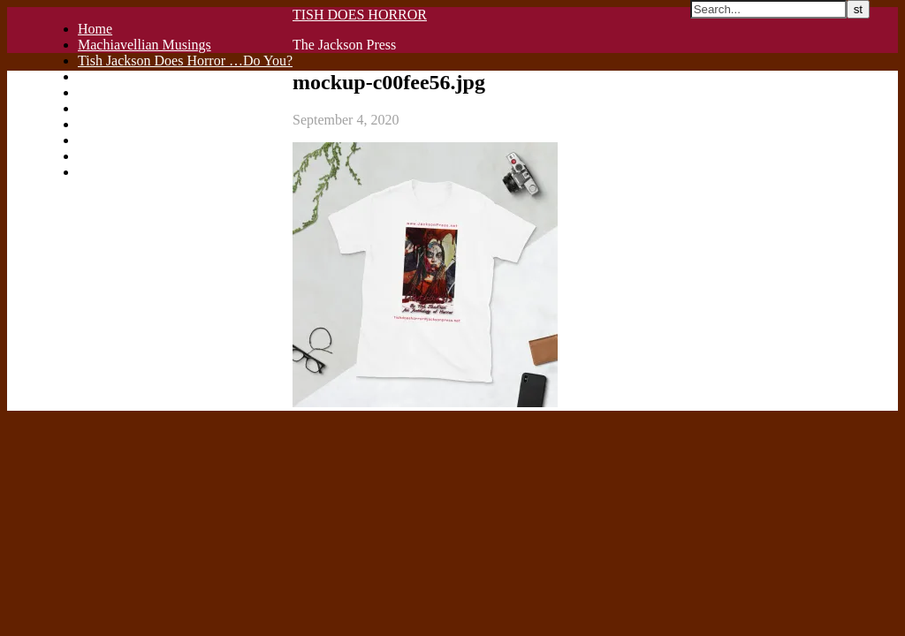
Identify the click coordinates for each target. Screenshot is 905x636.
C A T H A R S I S (129, 124)
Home (95, 28)
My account (111, 171)
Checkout (105, 155)
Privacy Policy (119, 92)
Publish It (105, 76)
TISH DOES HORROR (360, 14)
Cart (90, 140)
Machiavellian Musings (144, 44)
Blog (91, 108)
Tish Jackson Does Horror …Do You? (185, 60)
